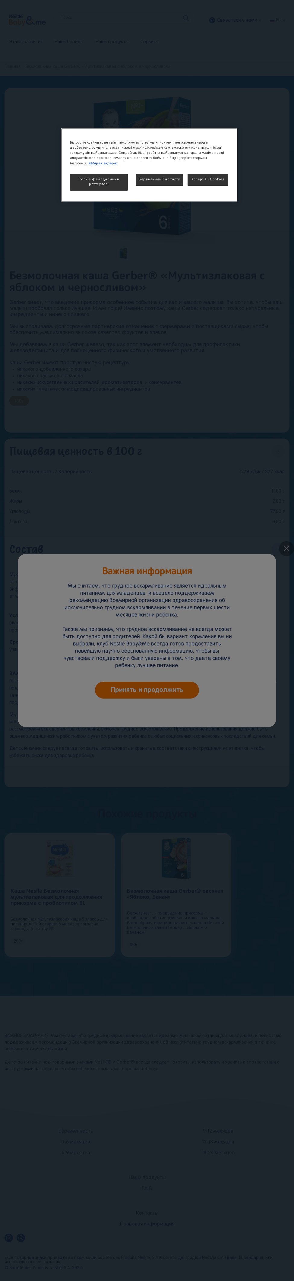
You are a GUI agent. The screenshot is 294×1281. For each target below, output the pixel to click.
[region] (149, 164)
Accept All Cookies (207, 179)
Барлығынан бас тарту (159, 179)
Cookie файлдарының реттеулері (98, 182)
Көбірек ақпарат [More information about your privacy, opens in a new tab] (103, 163)
